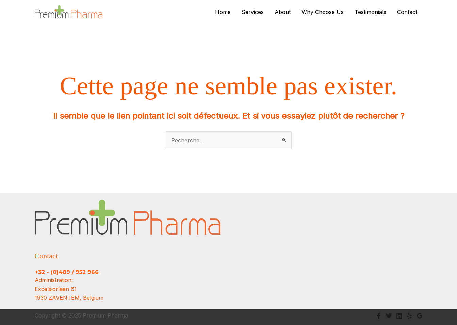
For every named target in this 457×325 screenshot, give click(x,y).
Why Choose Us (322, 12)
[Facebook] (379, 316)
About (283, 12)
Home (223, 12)
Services (253, 12)
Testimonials (370, 12)
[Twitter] (389, 316)
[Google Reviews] (420, 316)
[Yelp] (409, 316)
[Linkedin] (399, 316)
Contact (407, 12)
